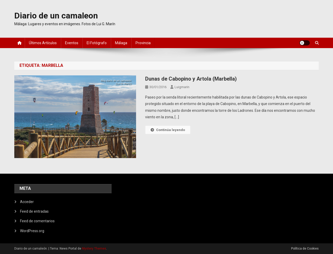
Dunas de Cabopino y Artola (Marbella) (191, 79)
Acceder (27, 202)
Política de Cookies (305, 248)
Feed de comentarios (37, 221)
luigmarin (182, 87)
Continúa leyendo (168, 130)
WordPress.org (32, 231)
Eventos (71, 43)
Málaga (121, 43)
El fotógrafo (97, 43)
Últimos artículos (43, 43)
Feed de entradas (34, 211)
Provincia (143, 43)
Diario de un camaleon (56, 16)
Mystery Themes (94, 248)
